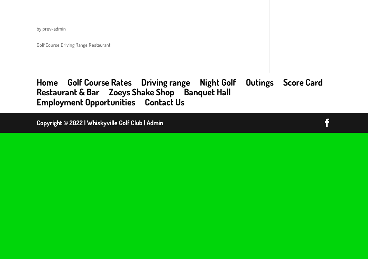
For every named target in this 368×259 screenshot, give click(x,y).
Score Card (303, 82)
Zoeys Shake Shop (141, 91)
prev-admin (54, 29)
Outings (259, 82)
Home (47, 82)
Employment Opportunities (86, 102)
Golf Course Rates (100, 82)
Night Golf (218, 82)
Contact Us (164, 102)
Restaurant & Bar (68, 91)
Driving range (165, 82)
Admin (155, 123)
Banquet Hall (207, 91)
